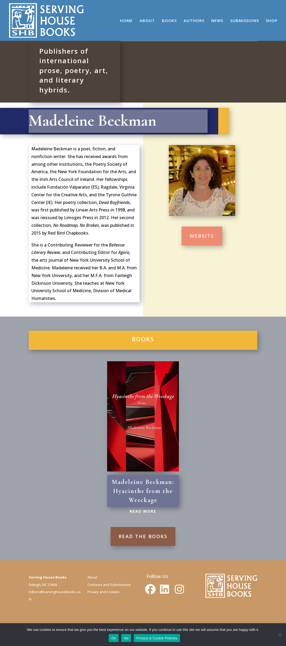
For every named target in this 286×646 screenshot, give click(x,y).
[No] (279, 634)
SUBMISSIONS (244, 21)
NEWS (217, 21)
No (126, 638)
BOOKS (169, 21)
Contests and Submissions (109, 584)
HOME (126, 21)
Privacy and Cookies (103, 591)
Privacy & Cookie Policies (156, 638)
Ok (113, 638)
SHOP (271, 21)
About (92, 577)
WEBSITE (202, 236)
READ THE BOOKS (143, 536)
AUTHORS (194, 21)
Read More (143, 511)
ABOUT (147, 21)
